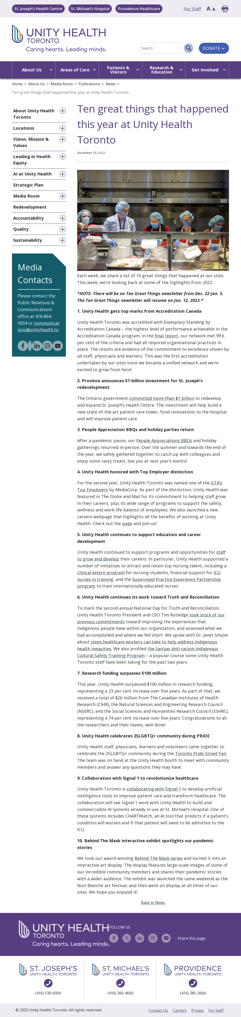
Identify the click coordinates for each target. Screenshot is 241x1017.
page (127, 523)
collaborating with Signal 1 (154, 789)
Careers (180, 1010)
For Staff (192, 9)
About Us (36, 83)
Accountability (28, 218)
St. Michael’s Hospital (90, 8)
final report (166, 336)
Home (17, 83)
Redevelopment (30, 207)
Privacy (197, 1010)
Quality (20, 229)
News (111, 83)
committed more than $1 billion (161, 398)
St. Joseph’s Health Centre (38, 8)
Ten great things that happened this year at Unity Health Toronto (70, 92)
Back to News (153, 902)
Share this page (191, 938)
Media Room (62, 83)
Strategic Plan (28, 185)
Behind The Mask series (159, 858)
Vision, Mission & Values (31, 142)
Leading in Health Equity (32, 160)
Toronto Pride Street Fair (201, 753)
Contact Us (158, 1010)
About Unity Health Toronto (33, 114)
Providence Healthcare (139, 8)
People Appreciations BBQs (164, 440)
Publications (89, 83)
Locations (23, 128)
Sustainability (27, 240)
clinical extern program (101, 572)
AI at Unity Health (32, 174)
